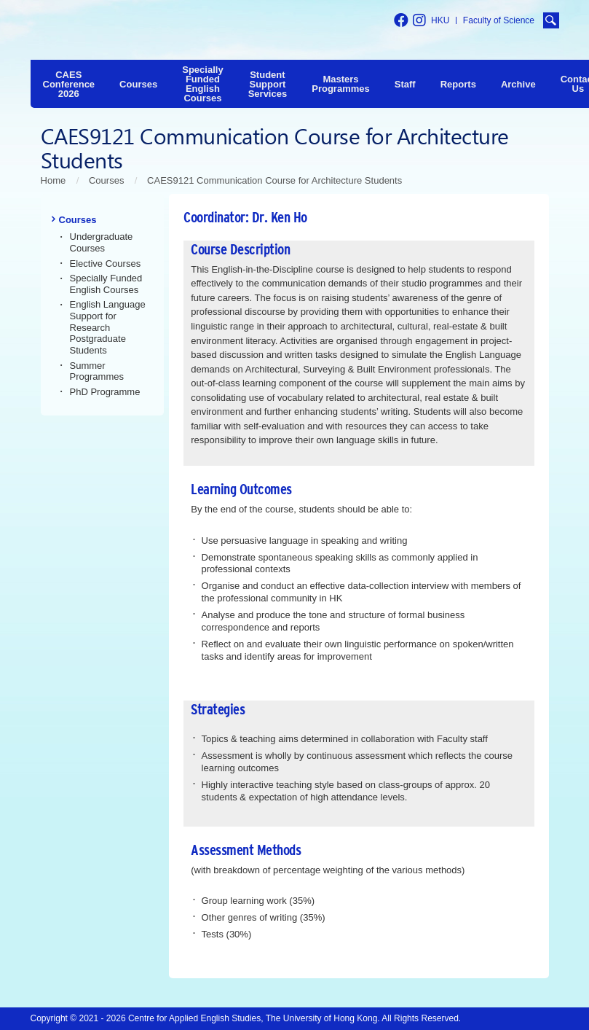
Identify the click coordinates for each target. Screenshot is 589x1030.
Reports (458, 84)
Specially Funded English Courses (202, 84)
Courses (138, 84)
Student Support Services (268, 84)
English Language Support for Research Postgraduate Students (108, 327)
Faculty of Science (498, 20)
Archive (518, 84)
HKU (440, 20)
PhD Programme (105, 391)
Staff (405, 84)
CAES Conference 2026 (69, 84)
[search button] (551, 20)
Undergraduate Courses (101, 242)
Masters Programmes (341, 84)
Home (53, 180)
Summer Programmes (97, 371)
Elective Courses (105, 263)
